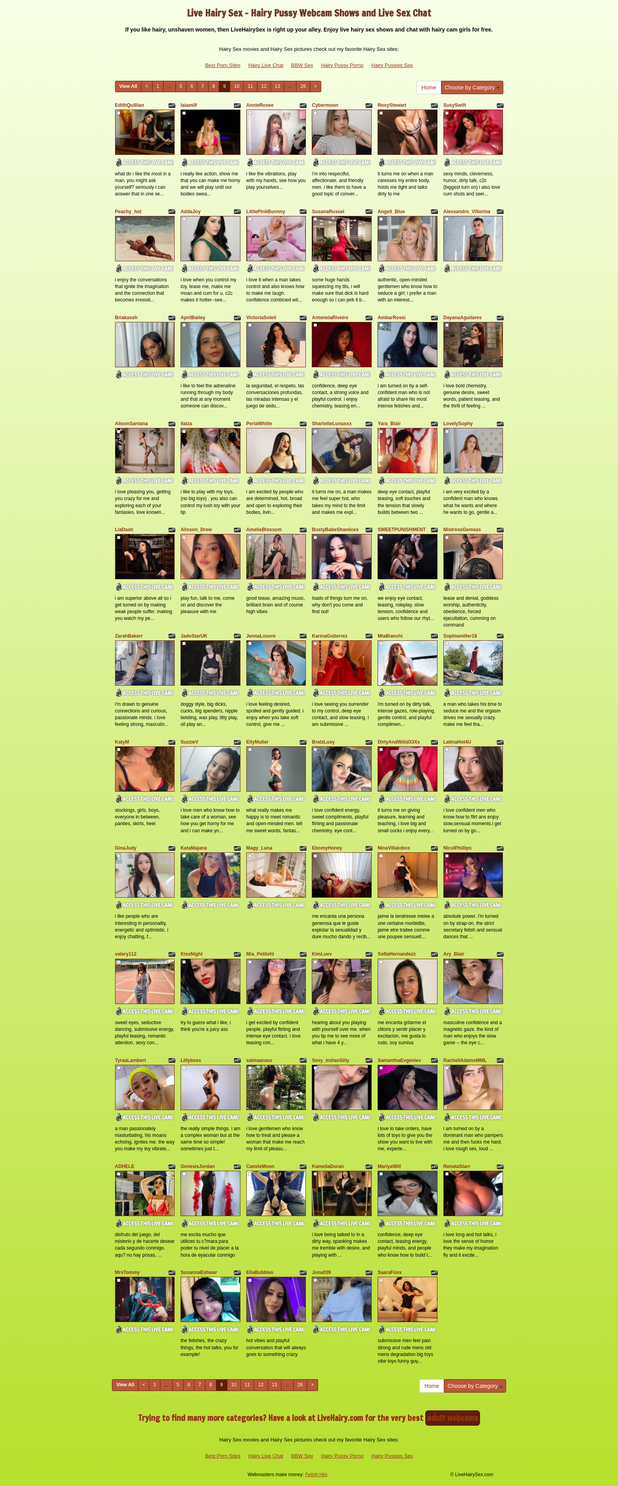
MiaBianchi (390, 636)
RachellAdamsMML (465, 1060)
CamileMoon (260, 1166)
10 (236, 86)
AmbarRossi (392, 317)
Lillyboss (191, 1060)
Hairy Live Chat (265, 65)
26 (302, 86)
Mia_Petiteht (260, 954)
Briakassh (126, 317)
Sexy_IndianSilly (330, 1060)
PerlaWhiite (259, 423)
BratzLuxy (323, 742)
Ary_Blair (453, 954)
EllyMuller (257, 742)
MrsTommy (127, 1272)
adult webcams (452, 1418)
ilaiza (186, 423)
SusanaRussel (328, 211)
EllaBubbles (260, 1272)
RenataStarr (456, 1166)
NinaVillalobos (394, 848)
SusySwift (454, 105)
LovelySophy (458, 423)
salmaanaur (259, 1060)
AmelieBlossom (264, 529)
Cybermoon (325, 105)
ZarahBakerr (129, 636)
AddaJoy (191, 211)
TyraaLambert (130, 1060)
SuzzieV (189, 742)
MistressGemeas (462, 529)
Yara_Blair (389, 423)
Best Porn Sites (222, 65)
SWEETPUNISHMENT (402, 529)
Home (429, 87)
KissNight (192, 954)
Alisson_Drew (196, 529)
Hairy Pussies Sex (392, 65)
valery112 (126, 954)
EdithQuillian (129, 105)
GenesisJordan (198, 1166)
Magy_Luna (259, 848)
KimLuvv (322, 954)
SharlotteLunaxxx (332, 423)
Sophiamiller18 (460, 636)
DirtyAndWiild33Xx (399, 742)
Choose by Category (472, 87)
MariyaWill (389, 1166)
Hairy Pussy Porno (342, 65)
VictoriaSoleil (261, 317)
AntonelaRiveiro (330, 317)
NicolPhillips (457, 848)
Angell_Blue (391, 211)
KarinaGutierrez (329, 636)
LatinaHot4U (457, 742)
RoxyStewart (392, 105)
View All (128, 86)
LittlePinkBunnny (265, 211)
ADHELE (124, 1166)
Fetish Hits (316, 1474)
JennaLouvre (261, 636)
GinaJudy (126, 848)
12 (263, 86)
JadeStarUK (194, 636)
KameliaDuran (328, 1166)
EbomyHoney (327, 848)
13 (277, 86)
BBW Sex (302, 65)
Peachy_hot (128, 211)
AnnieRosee (260, 105)
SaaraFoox (390, 1272)
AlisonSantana (131, 423)
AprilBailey (193, 317)
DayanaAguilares (462, 317)
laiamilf (189, 105)
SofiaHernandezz (397, 954)
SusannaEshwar (199, 1272)
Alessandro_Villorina (466, 211)
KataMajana (194, 848)
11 (250, 86)
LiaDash (124, 529)
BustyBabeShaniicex (335, 529)
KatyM (122, 742)
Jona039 (321, 1272)
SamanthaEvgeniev (399, 1060)
